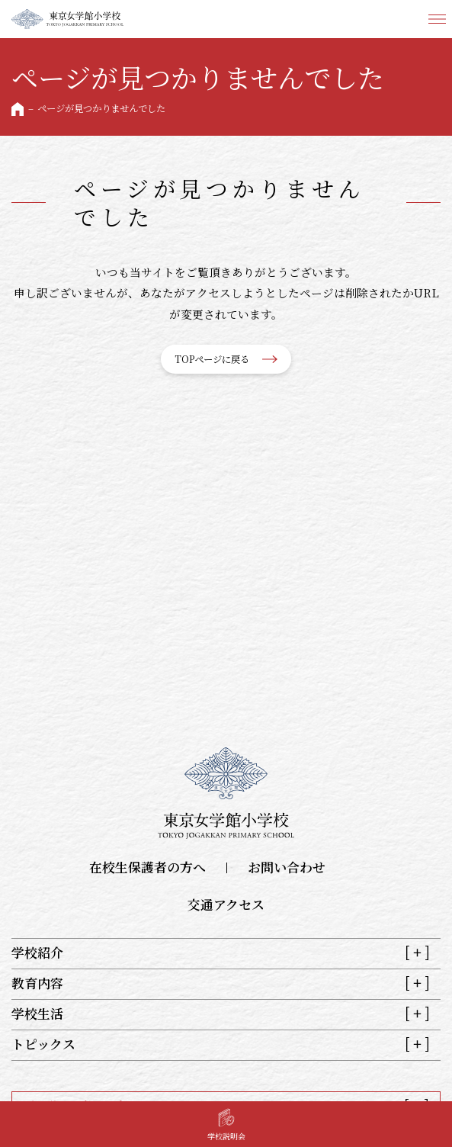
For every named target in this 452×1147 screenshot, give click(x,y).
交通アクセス (226, 905)
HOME (17, 109)
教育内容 (37, 983)
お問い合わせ (286, 867)
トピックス (43, 1044)
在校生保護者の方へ (147, 867)
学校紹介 (37, 953)
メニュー (437, 19)
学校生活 (37, 1014)
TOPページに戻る (212, 359)
